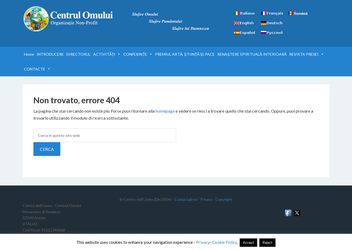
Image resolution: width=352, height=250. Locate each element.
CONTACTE (37, 69)
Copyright (223, 199)
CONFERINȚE (137, 54)
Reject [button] (267, 242)
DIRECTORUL (78, 54)
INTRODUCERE (50, 54)
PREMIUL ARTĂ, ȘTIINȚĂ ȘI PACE (185, 54)
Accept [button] (248, 242)
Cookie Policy (224, 242)
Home (29, 54)
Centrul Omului (68, 18)
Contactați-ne (186, 199)
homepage (165, 110)
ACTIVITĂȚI (107, 54)
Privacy (206, 199)
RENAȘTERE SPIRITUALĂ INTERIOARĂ (252, 54)
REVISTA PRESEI (306, 54)
